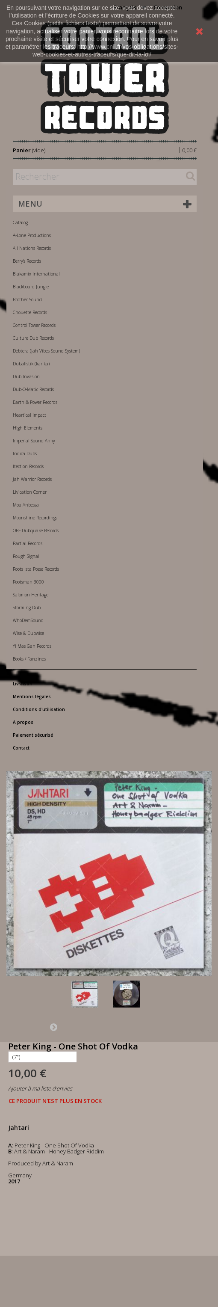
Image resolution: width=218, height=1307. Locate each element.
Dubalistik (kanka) (31, 364)
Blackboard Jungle (31, 287)
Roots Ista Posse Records (36, 569)
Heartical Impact (29, 415)
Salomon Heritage (30, 595)
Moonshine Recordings (35, 518)
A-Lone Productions (32, 235)
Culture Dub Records (33, 338)
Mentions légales (32, 696)
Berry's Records (27, 261)
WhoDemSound (28, 620)
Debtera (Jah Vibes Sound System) (46, 351)
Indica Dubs (25, 453)
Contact (21, 748)
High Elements (27, 428)
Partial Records (27, 543)
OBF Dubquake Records (36, 530)
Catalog (20, 222)
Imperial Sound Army (34, 441)
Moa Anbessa (26, 505)
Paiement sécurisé (33, 735)
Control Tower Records (34, 325)
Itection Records (28, 466)
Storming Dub (27, 608)
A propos (23, 722)
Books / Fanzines (29, 659)
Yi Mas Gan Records (32, 646)
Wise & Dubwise (28, 633)
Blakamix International (36, 274)
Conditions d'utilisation (39, 709)
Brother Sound (27, 299)
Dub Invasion (26, 376)
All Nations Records (32, 248)
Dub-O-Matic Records (33, 389)
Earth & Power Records (35, 402)
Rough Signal (26, 556)
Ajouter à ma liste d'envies (40, 1088)
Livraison (22, 684)
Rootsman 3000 (28, 582)
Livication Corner (30, 492)
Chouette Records (30, 312)
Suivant (53, 1026)
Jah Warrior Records (32, 479)
